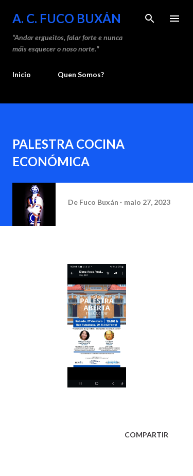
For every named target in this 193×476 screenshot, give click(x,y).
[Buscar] (150, 18)
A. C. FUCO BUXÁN (66, 18)
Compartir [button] (146, 434)
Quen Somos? (81, 74)
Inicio (21, 74)
